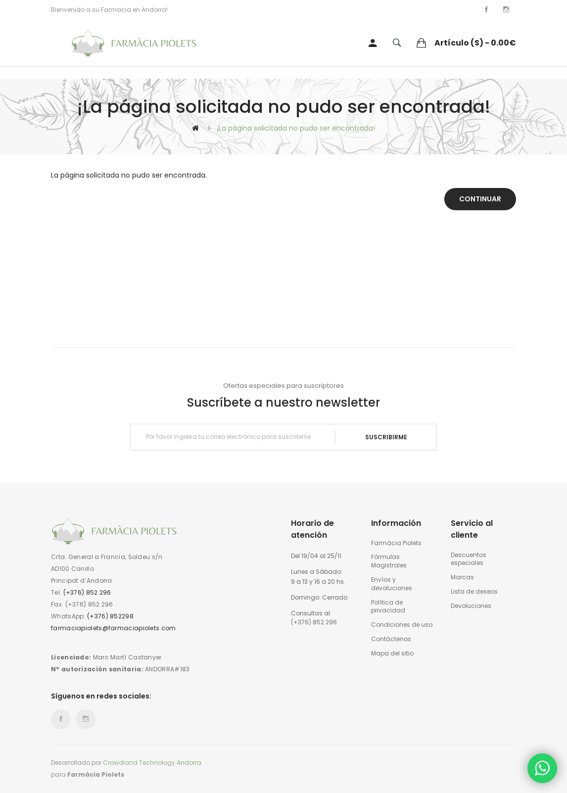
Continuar (480, 199)
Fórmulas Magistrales (389, 561)
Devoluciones (471, 606)
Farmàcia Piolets (396, 543)
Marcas (462, 577)
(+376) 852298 (110, 616)
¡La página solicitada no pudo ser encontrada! (296, 128)
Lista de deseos (474, 592)
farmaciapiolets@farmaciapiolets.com (113, 628)
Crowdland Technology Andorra (152, 762)
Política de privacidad (388, 607)
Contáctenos (391, 639)
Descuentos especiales (468, 559)
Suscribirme (386, 437)
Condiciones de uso (401, 625)
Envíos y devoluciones (391, 584)
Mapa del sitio (392, 653)
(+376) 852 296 (87, 592)
